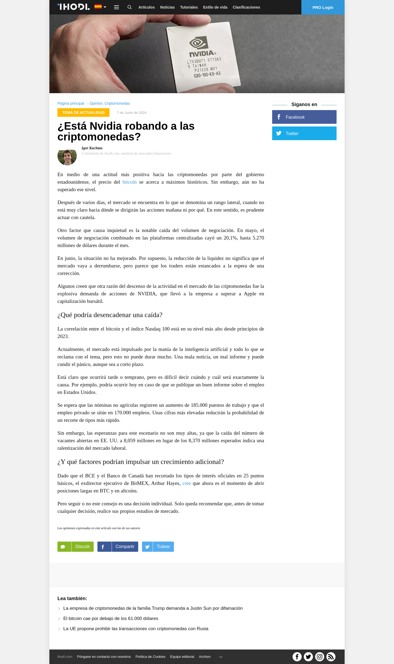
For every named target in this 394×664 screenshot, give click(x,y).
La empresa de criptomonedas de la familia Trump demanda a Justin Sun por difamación (153, 608)
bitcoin (129, 182)
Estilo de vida (215, 7)
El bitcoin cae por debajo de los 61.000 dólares (110, 618)
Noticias (167, 7)
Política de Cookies (150, 657)
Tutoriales (189, 7)
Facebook (290, 117)
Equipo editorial (182, 657)
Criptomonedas (117, 103)
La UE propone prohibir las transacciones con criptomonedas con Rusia (136, 629)
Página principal (70, 103)
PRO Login (323, 7)
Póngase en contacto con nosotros (104, 657)
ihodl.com (64, 657)
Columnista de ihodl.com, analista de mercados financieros (126, 153)
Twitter (287, 133)
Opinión (95, 103)
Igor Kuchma (92, 148)
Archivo (204, 657)
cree (187, 483)
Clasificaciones (246, 7)
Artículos (146, 7)
